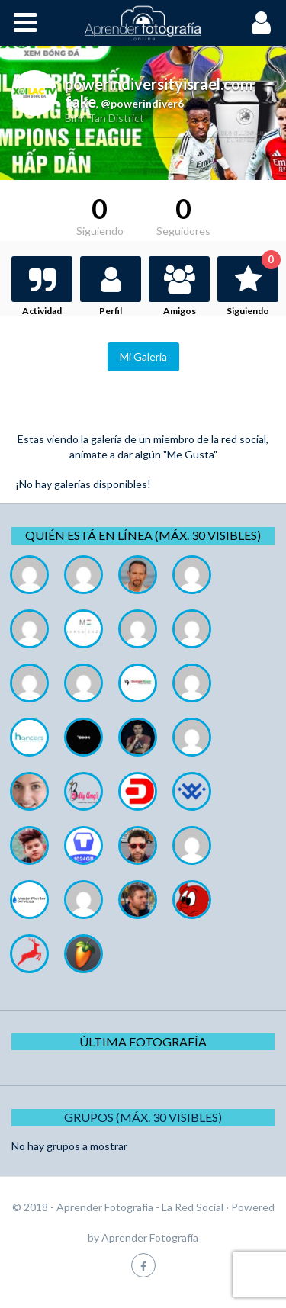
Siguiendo (252, 286)
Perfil (110, 311)
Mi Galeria (143, 356)
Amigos (179, 311)
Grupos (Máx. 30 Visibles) (143, 1117)
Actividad (42, 311)
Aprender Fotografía (149, 1237)
